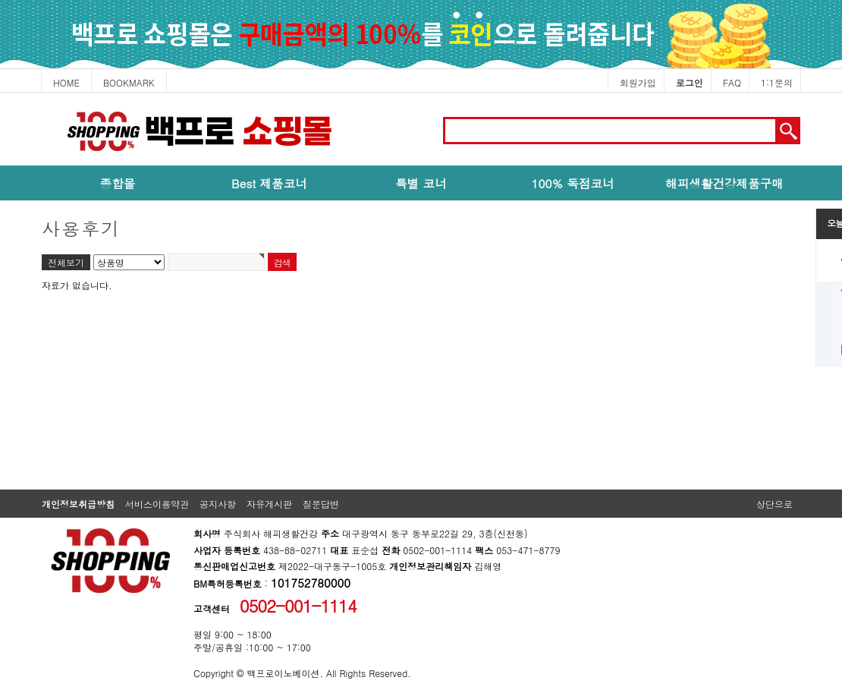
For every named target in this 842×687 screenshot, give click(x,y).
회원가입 (638, 82)
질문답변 (321, 503)
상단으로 (774, 503)
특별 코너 (421, 183)
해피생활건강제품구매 (724, 183)
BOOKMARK (129, 82)
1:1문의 (777, 82)
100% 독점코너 (572, 183)
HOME (66, 82)
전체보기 (66, 262)
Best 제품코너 (269, 183)
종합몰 (118, 183)
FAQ (732, 82)
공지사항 (218, 503)
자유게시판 (269, 503)
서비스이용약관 (157, 503)
